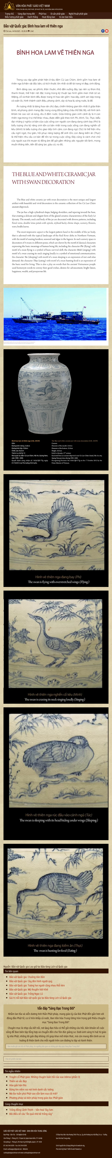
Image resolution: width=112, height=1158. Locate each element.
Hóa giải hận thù (17, 1085)
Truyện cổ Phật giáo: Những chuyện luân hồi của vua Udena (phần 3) (44, 1077)
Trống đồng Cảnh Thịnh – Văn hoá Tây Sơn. (31, 1109)
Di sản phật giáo (58, 14)
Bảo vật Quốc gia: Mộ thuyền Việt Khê (28, 989)
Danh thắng (33, 17)
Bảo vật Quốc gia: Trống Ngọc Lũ (26, 993)
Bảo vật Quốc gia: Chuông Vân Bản (27, 977)
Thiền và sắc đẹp (18, 1081)
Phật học (43, 14)
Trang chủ (9, 14)
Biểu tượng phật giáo (14, 17)
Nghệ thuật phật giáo (78, 14)
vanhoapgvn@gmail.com (14, 1149)
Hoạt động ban (48, 17)
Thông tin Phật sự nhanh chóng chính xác (68, 1156)
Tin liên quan (11, 971)
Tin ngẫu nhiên (12, 1071)
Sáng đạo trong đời (26, 14)
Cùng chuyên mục (14, 1104)
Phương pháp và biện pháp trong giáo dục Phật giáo (36, 1097)
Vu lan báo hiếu (66, 17)
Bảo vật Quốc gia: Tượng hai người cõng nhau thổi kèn (37, 985)
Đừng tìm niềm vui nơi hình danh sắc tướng (31, 1089)
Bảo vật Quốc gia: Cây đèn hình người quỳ (30, 981)
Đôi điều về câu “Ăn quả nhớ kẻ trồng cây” (31, 1113)
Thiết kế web (71, 1149)
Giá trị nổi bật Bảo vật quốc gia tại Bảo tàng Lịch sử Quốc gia (40, 997)
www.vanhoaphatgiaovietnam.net (30, 1152)
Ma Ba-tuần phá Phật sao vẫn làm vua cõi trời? (33, 1093)
